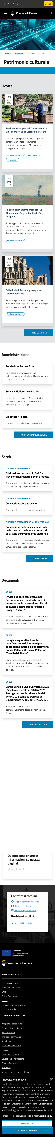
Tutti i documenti (37, 724)
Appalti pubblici (8, 1047)
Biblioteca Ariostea (17, 417)
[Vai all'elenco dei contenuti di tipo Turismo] (12, 159)
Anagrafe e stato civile (12, 1030)
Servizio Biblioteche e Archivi (22, 391)
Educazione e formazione (13, 1065)
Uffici (4, 998)
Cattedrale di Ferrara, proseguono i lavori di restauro (24, 292)
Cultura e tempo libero (12, 1034)
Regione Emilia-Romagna (11, 4)
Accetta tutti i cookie (27, 1130)
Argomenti (19, 53)
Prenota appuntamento (23, 917)
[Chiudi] (51, 1079)
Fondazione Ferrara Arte (20, 366)
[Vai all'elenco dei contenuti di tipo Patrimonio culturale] (15, 155)
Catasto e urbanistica (11, 1052)
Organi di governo (10, 989)
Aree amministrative (11, 994)
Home (8, 53)
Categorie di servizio (13, 1022)
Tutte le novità (38, 332)
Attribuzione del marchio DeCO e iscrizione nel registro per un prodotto (27, 475)
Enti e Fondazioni (9, 1002)
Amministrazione (11, 981)
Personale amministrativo (13, 1011)
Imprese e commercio (11, 1043)
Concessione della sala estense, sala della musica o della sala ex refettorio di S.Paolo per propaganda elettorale (27, 530)
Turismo (5, 1056)
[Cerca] (51, 13)
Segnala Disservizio (21, 929)
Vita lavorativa (8, 1039)
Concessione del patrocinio (21, 503)
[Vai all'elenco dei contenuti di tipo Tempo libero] (32, 155)
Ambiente (6, 1074)
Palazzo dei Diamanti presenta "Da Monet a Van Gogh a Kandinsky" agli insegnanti (25, 213)
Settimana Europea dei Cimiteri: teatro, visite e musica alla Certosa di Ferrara (27, 130)
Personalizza (27, 1123)
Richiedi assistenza (21, 912)
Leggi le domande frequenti (25, 908)
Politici (4, 1007)
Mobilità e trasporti (10, 1061)
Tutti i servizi (40, 558)
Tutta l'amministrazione (33, 434)
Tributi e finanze (9, 1069)
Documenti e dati (9, 1015)
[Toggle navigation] (5, 13)
